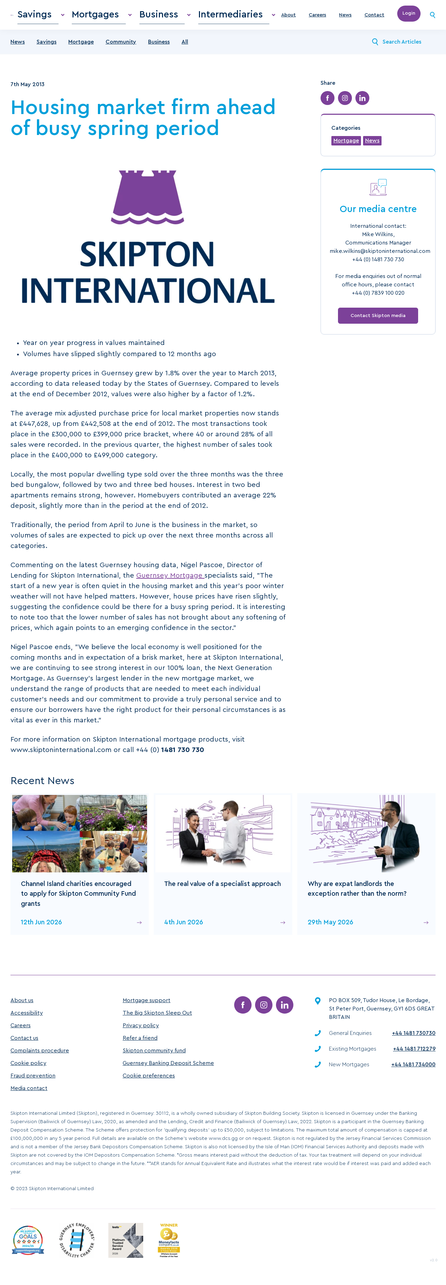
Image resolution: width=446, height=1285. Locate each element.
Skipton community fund (154, 1051)
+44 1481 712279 (414, 1049)
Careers (317, 17)
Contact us (24, 1038)
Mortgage (81, 47)
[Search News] (375, 47)
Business (159, 47)
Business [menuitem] (187, 17)
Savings (46, 47)
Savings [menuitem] (96, 17)
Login (408, 17)
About (288, 17)
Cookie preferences (149, 1076)
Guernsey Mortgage (170, 581)
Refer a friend (140, 1038)
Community (121, 47)
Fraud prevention (32, 1076)
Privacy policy (141, 1026)
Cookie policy (28, 1063)
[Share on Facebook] (327, 104)
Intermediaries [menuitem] (239, 17)
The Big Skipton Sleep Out (157, 1013)
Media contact (28, 1088)
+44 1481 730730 (414, 1033)
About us (21, 1001)
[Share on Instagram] (345, 104)
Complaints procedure (39, 1051)
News (345, 17)
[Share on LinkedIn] (362, 104)
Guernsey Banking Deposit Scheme (168, 1063)
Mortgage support (146, 1001)
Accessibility (26, 1013)
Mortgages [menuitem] (141, 17)
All (185, 47)
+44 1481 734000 (413, 1064)
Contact (374, 17)
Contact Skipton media (378, 321)
